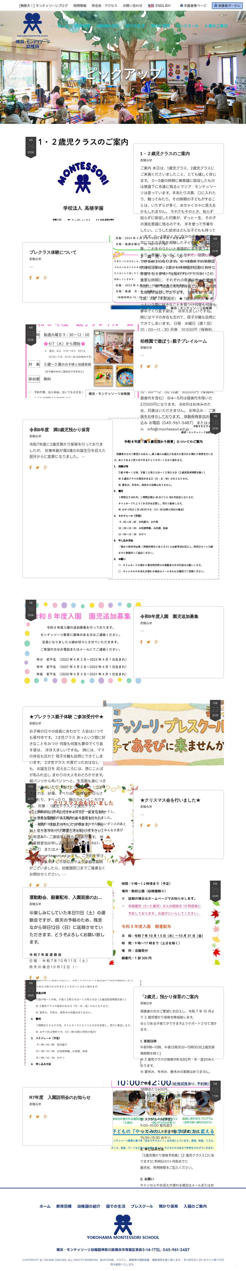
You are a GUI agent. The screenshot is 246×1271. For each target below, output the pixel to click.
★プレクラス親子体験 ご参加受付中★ (66, 716)
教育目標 (82, 26)
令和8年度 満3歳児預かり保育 (59, 429)
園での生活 (135, 26)
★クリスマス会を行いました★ (170, 800)
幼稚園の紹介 (107, 26)
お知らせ (146, 160)
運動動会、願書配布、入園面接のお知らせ (67, 897)
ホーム (63, 26)
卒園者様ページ (193, 6)
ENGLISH (159, 6)
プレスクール (187, 26)
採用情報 (79, 6)
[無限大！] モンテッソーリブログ (44, 6)
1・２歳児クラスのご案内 (165, 153)
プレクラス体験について (53, 252)
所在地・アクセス (104, 6)
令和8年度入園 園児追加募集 (169, 616)
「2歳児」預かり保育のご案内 (169, 996)
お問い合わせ (132, 6)
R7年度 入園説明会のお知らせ (60, 1097)
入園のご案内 (216, 26)
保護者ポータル (227, 6)
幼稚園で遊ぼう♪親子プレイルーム (173, 341)
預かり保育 (160, 26)
